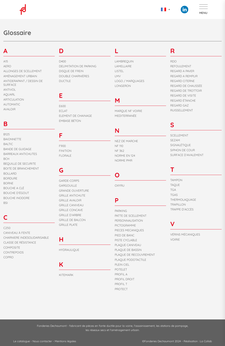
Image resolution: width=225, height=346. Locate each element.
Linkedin (184, 9)
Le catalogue (22, 341)
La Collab (206, 341)
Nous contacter (43, 341)
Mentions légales (65, 341)
